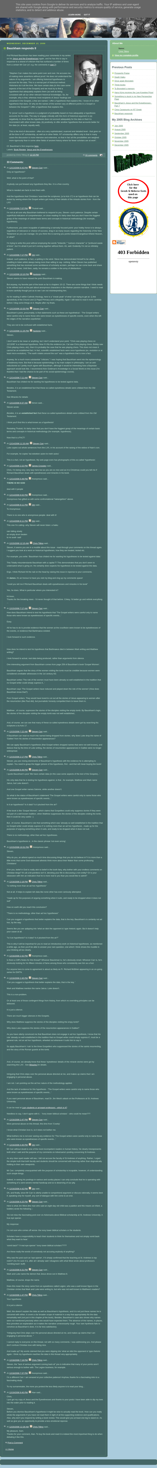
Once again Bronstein (123, 81)
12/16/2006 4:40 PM (18, 1145)
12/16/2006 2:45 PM (18, 978)
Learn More (74, 14)
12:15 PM (34, 155)
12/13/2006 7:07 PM (18, 208)
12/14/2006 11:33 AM (19, 443)
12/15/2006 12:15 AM (19, 543)
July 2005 (118, 126)
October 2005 (120, 137)
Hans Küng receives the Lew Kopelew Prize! (133, 92)
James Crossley (39, 466)
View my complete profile (126, 55)
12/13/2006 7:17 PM (18, 255)
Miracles (15, 397)
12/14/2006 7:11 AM (18, 377)
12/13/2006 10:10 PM (19, 274)
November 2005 (121, 141)
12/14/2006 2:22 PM (18, 466)
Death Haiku (119, 77)
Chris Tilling (38, 543)
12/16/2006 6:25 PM (18, 1202)
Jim (33, 255)
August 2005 (120, 129)
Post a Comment (15, 1442)
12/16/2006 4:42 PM (18, 1189)
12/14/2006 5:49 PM (18, 479)
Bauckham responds (123, 113)
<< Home (9, 1449)
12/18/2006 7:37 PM (18, 1373)
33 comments (91, 155)
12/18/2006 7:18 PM (18, 1360)
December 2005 (121, 145)
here (36, 146)
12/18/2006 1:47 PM (18, 1295)
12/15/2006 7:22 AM (18, 731)
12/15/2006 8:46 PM (18, 770)
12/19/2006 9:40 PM (18, 1392)
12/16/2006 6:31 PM (18, 1270)
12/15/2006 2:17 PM (18, 757)
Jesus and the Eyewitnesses (40, 149)
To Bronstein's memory (124, 89)
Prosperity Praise (122, 73)
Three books (119, 85)
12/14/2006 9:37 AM (18, 403)
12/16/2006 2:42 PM (18, 956)
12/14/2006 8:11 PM (18, 505)
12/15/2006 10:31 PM (19, 847)
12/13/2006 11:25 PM (19, 331)
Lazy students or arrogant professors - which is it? (44, 1107)
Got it (87, 14)
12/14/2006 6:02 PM (18, 495)
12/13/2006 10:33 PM (19, 308)
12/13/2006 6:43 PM (18, 168)
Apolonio (37, 274)
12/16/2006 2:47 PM (18, 1119)
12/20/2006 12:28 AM (19, 1427)
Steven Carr (37, 168)
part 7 (52, 65)
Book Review (20, 149)
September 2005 (121, 133)
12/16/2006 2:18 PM (18, 882)
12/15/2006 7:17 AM (18, 608)
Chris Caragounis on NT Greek (128, 110)
